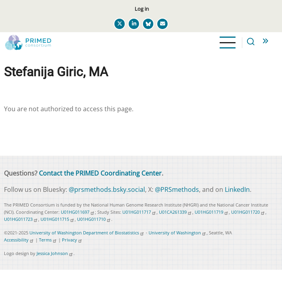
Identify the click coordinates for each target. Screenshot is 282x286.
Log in (142, 8)
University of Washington (178, 233)
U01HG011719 (212, 212)
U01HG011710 (94, 219)
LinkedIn (237, 189)
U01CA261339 (175, 212)
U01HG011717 (139, 212)
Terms (48, 240)
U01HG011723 (21, 219)
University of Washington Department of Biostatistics (87, 233)
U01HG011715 (58, 219)
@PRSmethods (177, 189)
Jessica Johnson (55, 253)
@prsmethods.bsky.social (107, 189)
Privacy (72, 240)
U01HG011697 (78, 212)
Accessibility (19, 240)
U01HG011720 (248, 212)
